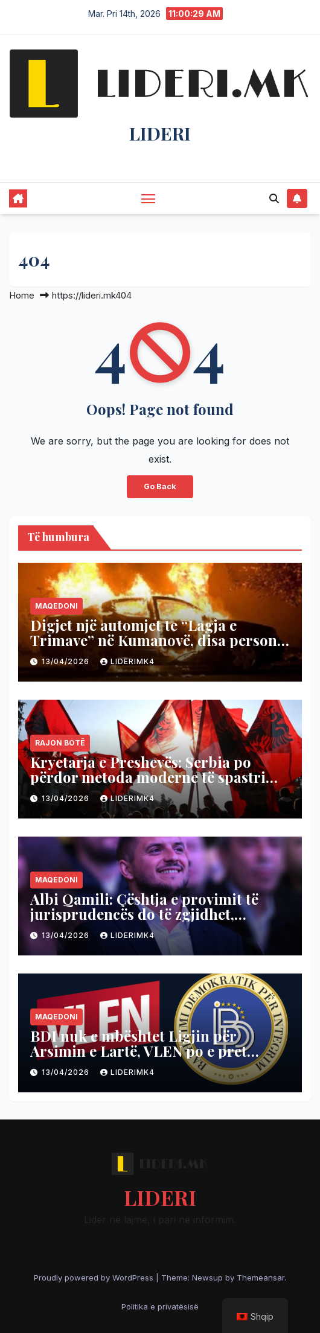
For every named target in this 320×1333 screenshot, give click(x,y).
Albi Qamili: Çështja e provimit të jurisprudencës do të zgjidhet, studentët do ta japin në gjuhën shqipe (144, 921)
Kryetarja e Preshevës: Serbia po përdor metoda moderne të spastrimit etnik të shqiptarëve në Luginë (159, 777)
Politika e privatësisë (160, 1306)
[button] (274, 198)
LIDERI (160, 133)
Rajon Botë (60, 742)
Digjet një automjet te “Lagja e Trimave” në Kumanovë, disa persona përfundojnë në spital (157, 640)
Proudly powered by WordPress (95, 1277)
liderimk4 (127, 661)
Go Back (160, 486)
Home (21, 295)
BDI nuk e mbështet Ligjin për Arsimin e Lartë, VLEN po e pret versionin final (138, 1050)
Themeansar (260, 1277)
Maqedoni (56, 605)
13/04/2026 (67, 661)
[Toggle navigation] (148, 198)
